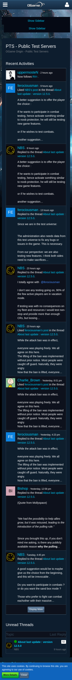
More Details (10, 675)
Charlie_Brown (28, 380)
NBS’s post (31, 89)
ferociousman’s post (36, 330)
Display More (36, 609)
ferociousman (27, 86)
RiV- (35, 76)
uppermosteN (27, 72)
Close (24, 675)
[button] (5, 5)
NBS (21, 148)
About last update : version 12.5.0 (37, 334)
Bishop (22, 488)
